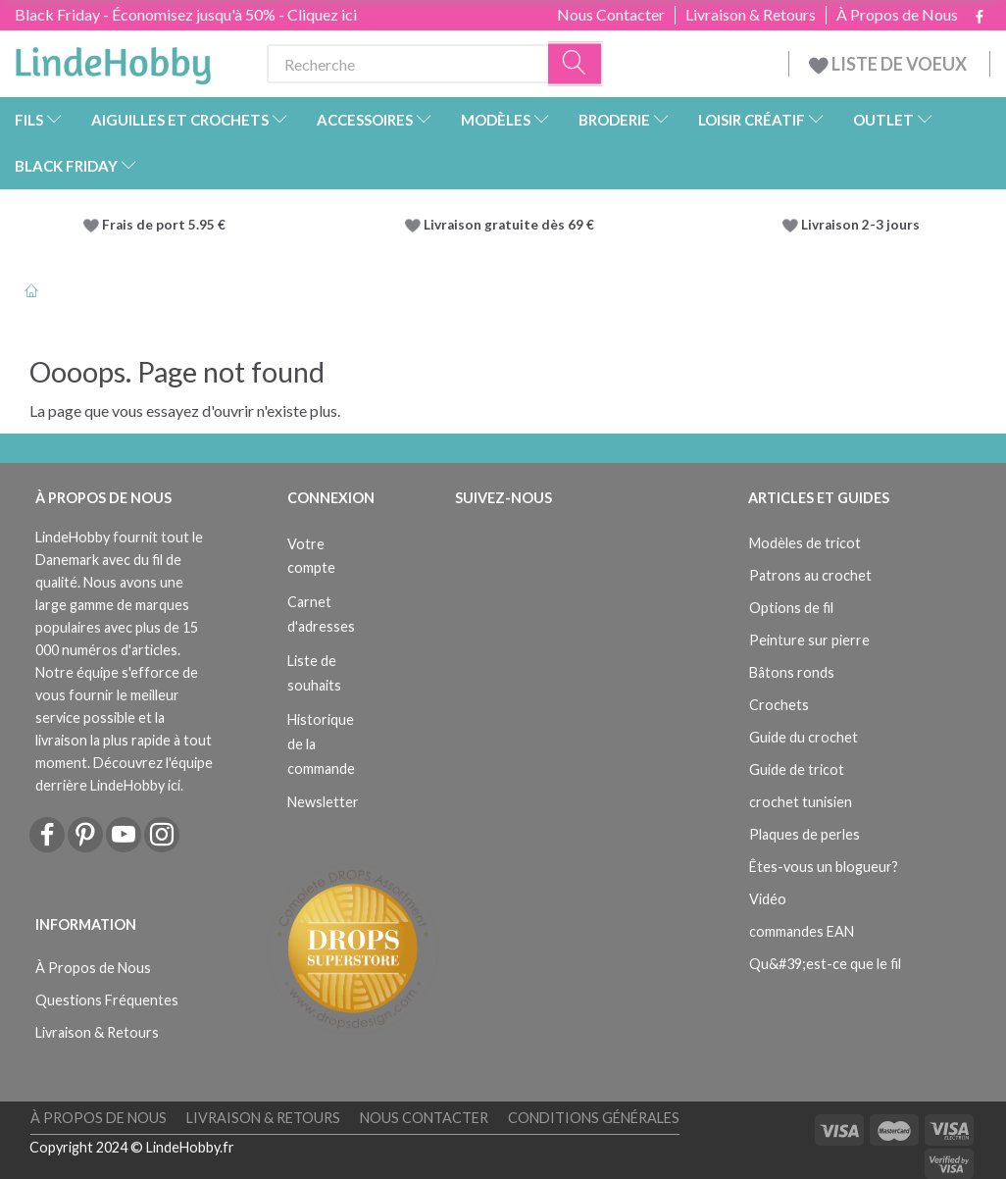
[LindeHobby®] (113, 59)
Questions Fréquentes (106, 1000)
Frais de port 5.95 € (164, 224)
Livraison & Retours (750, 15)
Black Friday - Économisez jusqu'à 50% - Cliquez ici (186, 14)
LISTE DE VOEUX (889, 64)
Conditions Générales (593, 1117)
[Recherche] (575, 64)
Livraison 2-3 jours (860, 224)
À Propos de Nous (897, 15)
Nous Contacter (611, 15)
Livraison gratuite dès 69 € (512, 224)
